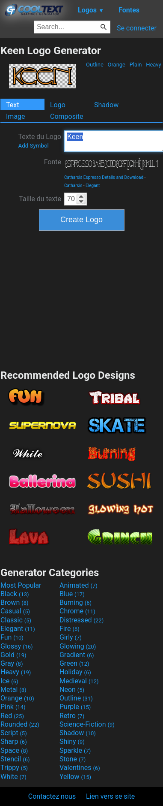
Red (12, 716)
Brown (14, 602)
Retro (71, 716)
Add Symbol (33, 145)
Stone (72, 759)
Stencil (15, 759)
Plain (135, 64)
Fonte (52, 162)
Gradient (76, 655)
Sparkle (75, 750)
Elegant (93, 185)
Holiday (75, 672)
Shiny (72, 741)
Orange (116, 64)
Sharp (13, 741)
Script (13, 733)
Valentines (79, 768)
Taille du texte (40, 199)
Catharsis (73, 185)
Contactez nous (52, 796)
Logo (57, 105)
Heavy (154, 64)
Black (14, 594)
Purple (75, 707)
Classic (15, 620)
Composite (66, 116)
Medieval (79, 681)
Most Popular (20, 585)
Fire (69, 629)
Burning (75, 602)
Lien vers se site (110, 796)
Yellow (75, 777)
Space (14, 750)
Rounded (19, 724)
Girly (70, 637)
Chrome (77, 611)
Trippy (14, 768)
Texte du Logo (39, 141)
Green (74, 663)
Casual (15, 611)
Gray (11, 663)
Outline (95, 64)
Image (15, 116)
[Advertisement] (82, 299)
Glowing (77, 646)
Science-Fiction (87, 724)
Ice (9, 681)
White (13, 777)
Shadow (106, 105)
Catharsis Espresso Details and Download (103, 177)
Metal (13, 689)
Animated (78, 585)
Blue (72, 594)
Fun (12, 637)
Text (12, 105)
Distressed (81, 620)
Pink (13, 707)
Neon (71, 689)
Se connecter (137, 28)
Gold (13, 655)
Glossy (16, 646)
